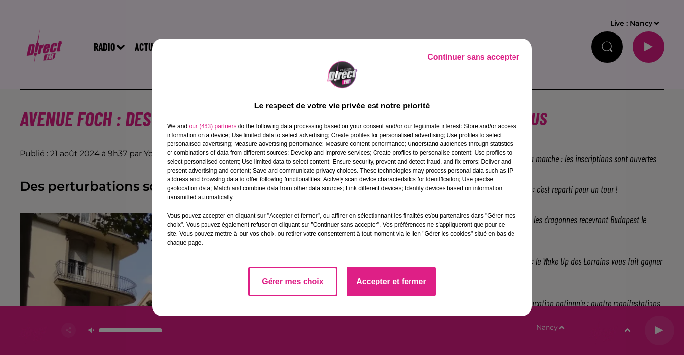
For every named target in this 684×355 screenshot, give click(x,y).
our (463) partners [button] (212, 126)
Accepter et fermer (391, 281)
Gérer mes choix (292, 281)
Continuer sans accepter (473, 57)
